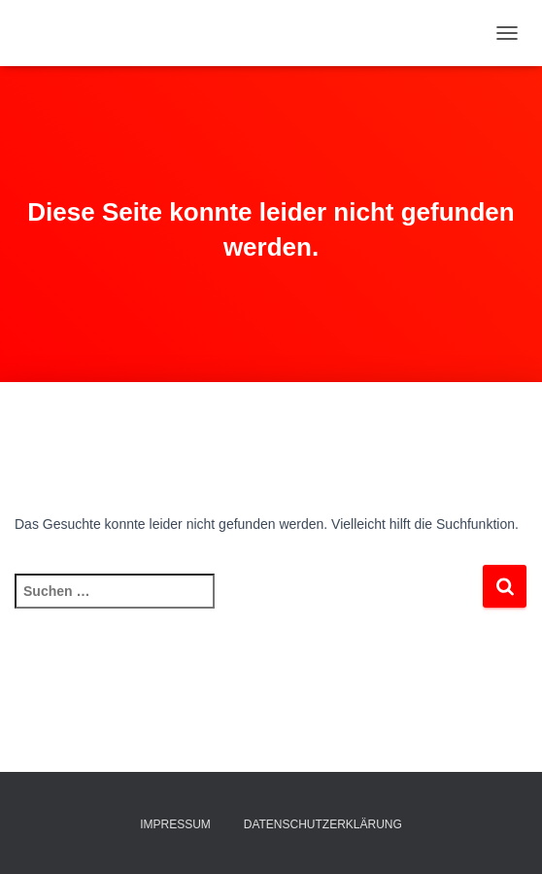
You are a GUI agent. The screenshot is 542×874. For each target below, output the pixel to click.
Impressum (175, 824)
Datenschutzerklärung (323, 824)
